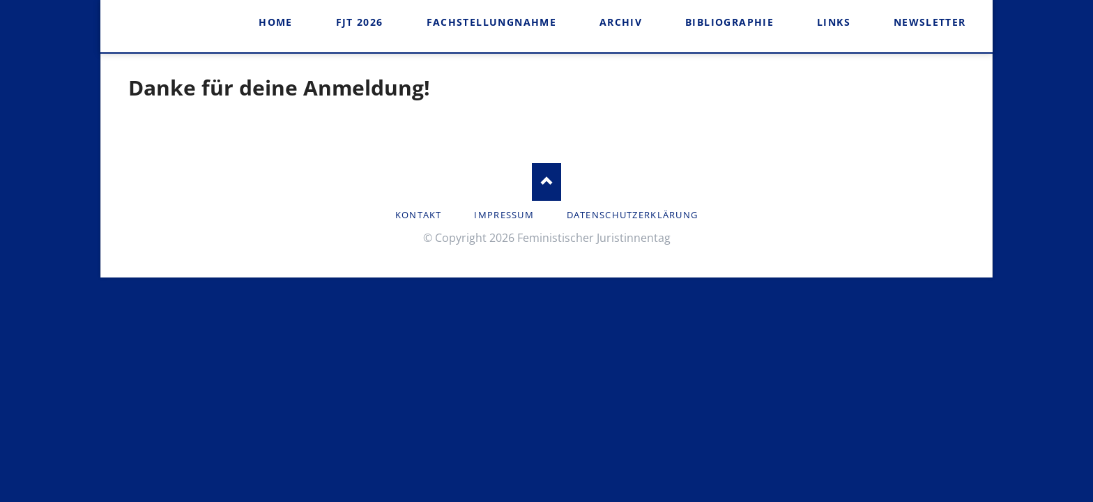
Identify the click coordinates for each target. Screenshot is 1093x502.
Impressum (504, 214)
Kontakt (418, 214)
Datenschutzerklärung (632, 214)
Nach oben (547, 181)
